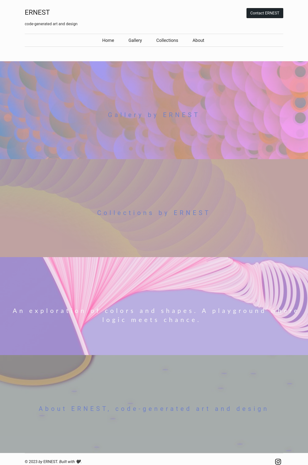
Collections (167, 40)
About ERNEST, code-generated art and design (154, 408)
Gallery (135, 40)
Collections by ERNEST (154, 212)
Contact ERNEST (264, 13)
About (198, 40)
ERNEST (37, 12)
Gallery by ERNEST (154, 115)
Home (108, 40)
